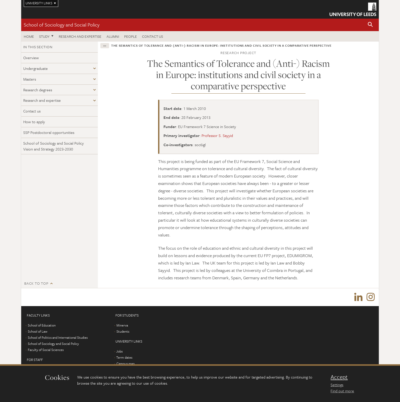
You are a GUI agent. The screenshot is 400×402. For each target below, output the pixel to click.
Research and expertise (80, 36)
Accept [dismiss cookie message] (339, 377)
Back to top (36, 283)
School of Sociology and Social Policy (61, 24)
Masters (29, 79)
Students (122, 331)
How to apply (34, 121)
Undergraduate (35, 68)
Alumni (113, 36)
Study (44, 36)
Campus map (125, 363)
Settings (337, 384)
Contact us (152, 36)
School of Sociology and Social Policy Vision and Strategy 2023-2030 (53, 146)
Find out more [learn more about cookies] (342, 391)
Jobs (119, 351)
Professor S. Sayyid (217, 135)
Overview (31, 57)
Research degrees (37, 90)
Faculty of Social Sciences (46, 349)
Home (29, 36)
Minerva (122, 325)
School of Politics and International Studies (58, 337)
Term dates (124, 357)
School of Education (42, 325)
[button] (370, 25)
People (130, 36)
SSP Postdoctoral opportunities (48, 132)
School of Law (37, 331)
